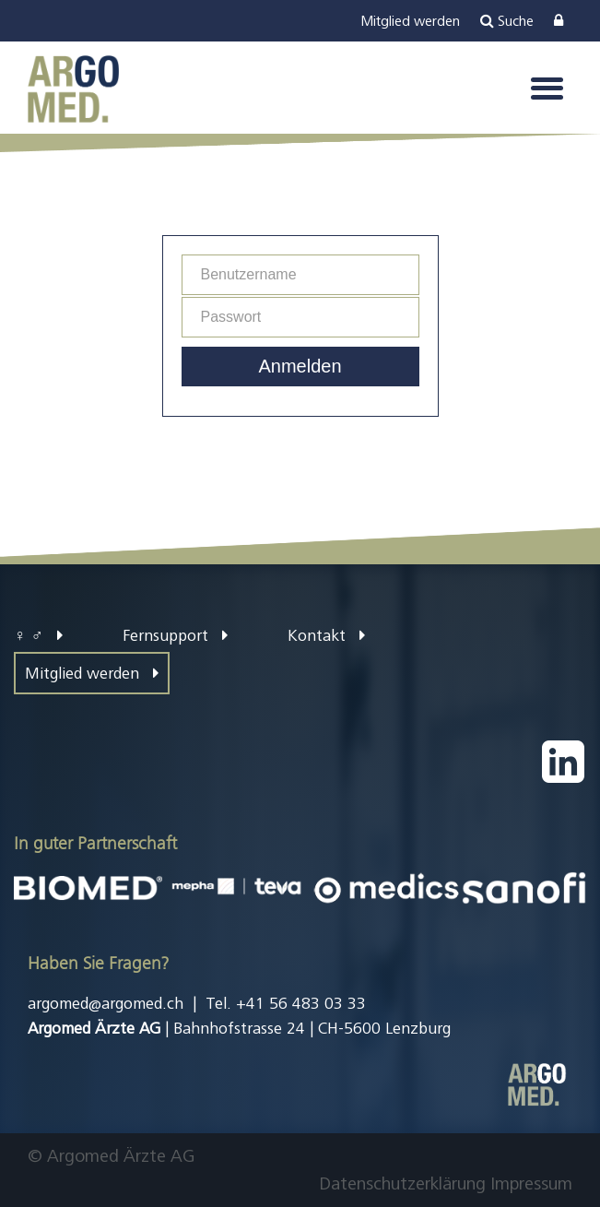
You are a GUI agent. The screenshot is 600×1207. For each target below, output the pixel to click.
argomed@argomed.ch (105, 1003)
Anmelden (299, 366)
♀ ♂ (38, 635)
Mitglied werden (92, 673)
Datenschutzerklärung (402, 1183)
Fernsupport (175, 635)
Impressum (531, 1183)
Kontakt (326, 635)
